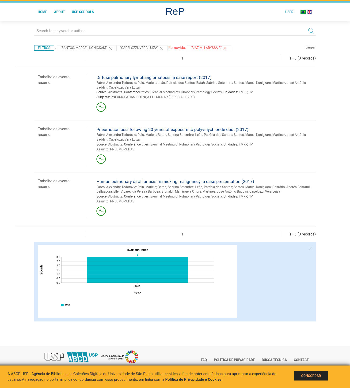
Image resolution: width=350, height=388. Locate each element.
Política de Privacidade (234, 360)
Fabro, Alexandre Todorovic (116, 83)
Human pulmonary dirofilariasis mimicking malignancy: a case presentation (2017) (175, 181)
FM (250, 92)
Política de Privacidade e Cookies (193, 379)
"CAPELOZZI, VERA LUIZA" (142, 48)
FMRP (243, 92)
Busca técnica (274, 360)
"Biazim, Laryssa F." (209, 48)
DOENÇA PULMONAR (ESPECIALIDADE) (165, 97)
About (59, 12)
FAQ (204, 360)
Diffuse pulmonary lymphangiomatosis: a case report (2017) (154, 77)
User (289, 12)
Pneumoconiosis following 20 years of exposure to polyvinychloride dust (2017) (172, 129)
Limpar (311, 47)
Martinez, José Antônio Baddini (225, 191)
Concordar (311, 376)
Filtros (44, 48)
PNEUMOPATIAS (123, 97)
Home (42, 12)
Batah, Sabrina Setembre (214, 83)
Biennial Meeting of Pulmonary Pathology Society (186, 92)
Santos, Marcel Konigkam (252, 83)
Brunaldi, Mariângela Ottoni (181, 191)
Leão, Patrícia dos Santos (176, 83)
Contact (301, 360)
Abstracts (115, 92)
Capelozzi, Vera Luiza (124, 87)
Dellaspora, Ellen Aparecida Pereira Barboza (128, 191)
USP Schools (83, 12)
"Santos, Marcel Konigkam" (87, 48)
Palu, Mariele (146, 83)
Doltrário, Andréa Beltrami (291, 187)
